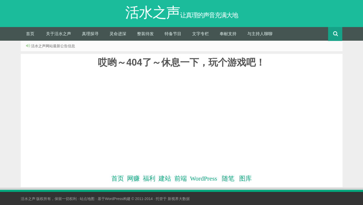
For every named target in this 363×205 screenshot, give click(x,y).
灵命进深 (117, 33)
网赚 (133, 178)
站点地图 (87, 199)
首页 (30, 33)
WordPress (203, 178)
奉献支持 (228, 33)
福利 (149, 178)
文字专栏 (200, 33)
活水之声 (28, 199)
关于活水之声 (58, 33)
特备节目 (173, 33)
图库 (245, 178)
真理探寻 (90, 33)
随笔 (228, 178)
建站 (165, 178)
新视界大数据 (179, 199)
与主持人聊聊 (259, 33)
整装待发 (145, 33)
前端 (180, 178)
